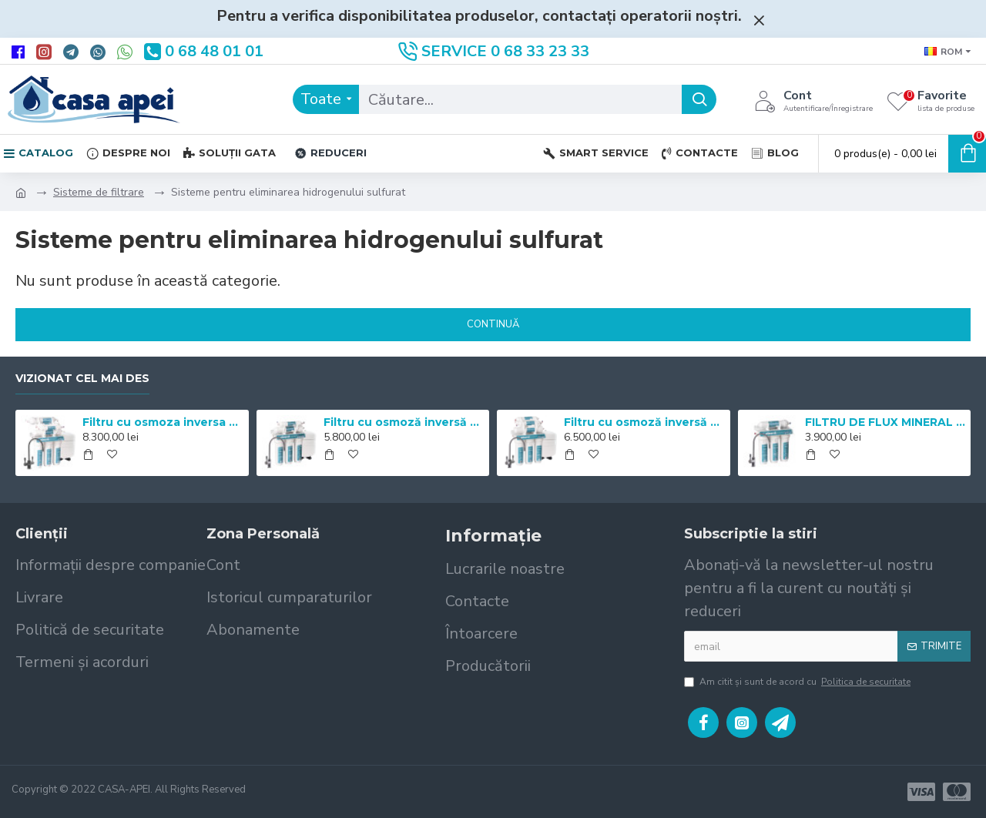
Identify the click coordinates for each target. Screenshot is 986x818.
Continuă (493, 324)
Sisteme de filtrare (98, 192)
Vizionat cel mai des (82, 378)
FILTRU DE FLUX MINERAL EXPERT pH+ (885, 422)
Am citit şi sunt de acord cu (798, 682)
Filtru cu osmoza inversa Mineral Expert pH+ (162, 422)
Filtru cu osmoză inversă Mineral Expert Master (644, 422)
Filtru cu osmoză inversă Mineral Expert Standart (404, 422)
